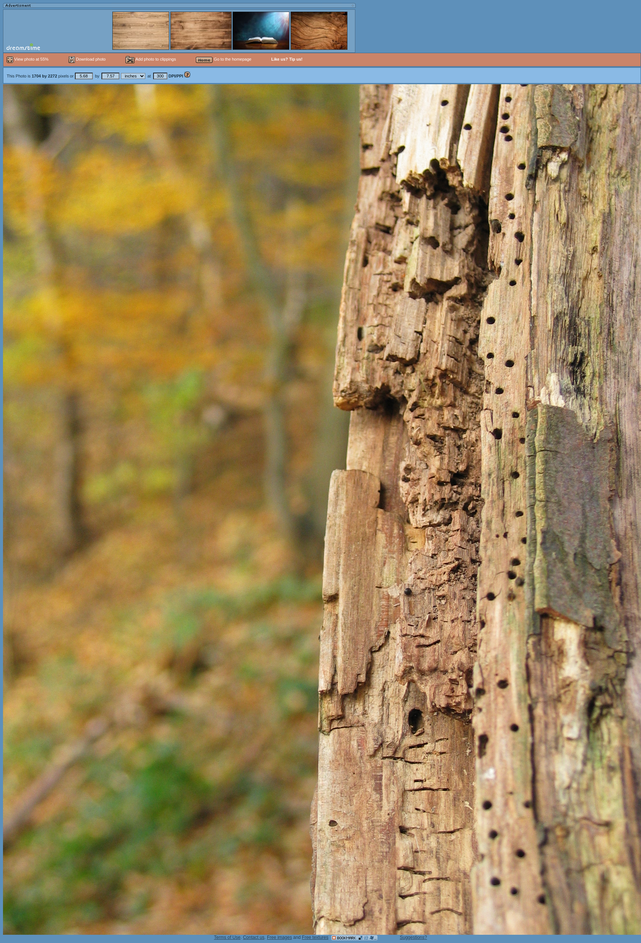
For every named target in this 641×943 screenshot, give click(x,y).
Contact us (253, 937)
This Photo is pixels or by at (95, 76)
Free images (279, 937)
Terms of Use (227, 937)
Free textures (315, 937)
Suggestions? (413, 937)
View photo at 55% (28, 59)
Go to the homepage (223, 59)
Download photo (87, 59)
